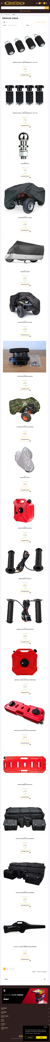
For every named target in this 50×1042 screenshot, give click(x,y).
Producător (7, 14)
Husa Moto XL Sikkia (25, 271)
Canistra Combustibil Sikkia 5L (25, 528)
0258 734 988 (26, 11)
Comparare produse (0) (41, 22)
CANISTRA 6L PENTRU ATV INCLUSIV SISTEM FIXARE (25, 680)
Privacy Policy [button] (37, 1033)
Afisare (27, 25)
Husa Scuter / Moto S (25, 477)
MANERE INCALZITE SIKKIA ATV (25, 578)
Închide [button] (45, 1027)
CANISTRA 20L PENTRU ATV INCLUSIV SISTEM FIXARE (25, 730)
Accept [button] (41, 1037)
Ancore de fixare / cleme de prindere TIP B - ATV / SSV (25, 62)
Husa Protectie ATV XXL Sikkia (25, 217)
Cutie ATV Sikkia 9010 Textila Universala (25, 838)
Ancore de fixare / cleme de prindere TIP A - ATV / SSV (25, 113)
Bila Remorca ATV (25, 163)
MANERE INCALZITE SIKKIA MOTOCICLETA (25, 629)
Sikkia (13, 14)
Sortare (5, 25)
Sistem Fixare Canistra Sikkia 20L (25, 376)
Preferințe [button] (30, 1037)
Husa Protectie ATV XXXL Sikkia (25, 322)
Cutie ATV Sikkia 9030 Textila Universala (25, 892)
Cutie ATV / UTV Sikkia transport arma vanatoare (25, 946)
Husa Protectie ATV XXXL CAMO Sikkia (25, 427)
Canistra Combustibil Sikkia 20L (25, 784)
